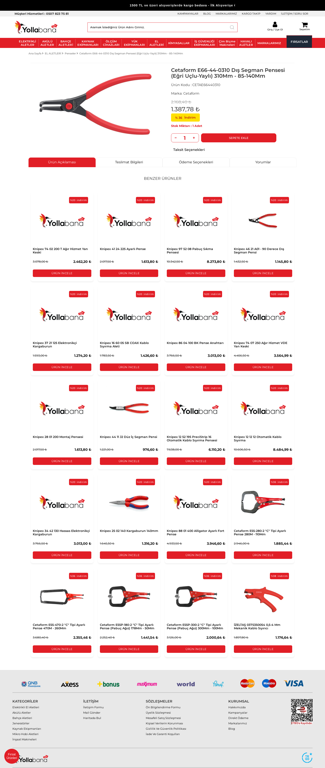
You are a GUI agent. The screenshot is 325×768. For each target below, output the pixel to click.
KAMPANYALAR (188, 13)
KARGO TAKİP (251, 13)
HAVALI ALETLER (246, 43)
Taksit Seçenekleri (189, 150)
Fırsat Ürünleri (11, 756)
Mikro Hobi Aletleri (25, 724)
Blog (231, 719)
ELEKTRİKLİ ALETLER (27, 43)
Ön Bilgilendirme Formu (163, 697)
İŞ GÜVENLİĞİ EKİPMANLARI (204, 43)
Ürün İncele (62, 273)
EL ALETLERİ (156, 43)
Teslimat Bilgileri (129, 162)
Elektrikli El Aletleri (25, 697)
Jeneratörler (20, 713)
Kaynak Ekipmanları (26, 719)
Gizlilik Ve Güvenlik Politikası (166, 719)
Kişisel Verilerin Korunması (164, 713)
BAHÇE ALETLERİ (66, 43)
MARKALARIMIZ (226, 13)
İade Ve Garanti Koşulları (163, 724)
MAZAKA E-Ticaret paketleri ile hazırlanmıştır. (294, 763)
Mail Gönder (91, 703)
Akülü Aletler (21, 703)
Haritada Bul (92, 708)
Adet (198, 126)
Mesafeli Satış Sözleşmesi (163, 708)
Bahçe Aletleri (22, 708)
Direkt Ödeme (238, 708)
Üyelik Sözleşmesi (158, 703)
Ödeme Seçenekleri (196, 162)
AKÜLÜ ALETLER (47, 43)
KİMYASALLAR (179, 43)
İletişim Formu (93, 697)
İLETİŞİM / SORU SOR (294, 13)
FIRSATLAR (299, 42)
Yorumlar (263, 162)
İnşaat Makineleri (24, 729)
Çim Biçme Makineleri (227, 43)
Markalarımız (237, 713)
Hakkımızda (237, 697)
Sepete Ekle (223, 137)
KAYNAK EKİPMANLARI (87, 43)
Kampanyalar (237, 703)
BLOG (207, 13)
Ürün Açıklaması (62, 162)
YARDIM (270, 13)
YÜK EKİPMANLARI (134, 43)
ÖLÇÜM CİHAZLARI (111, 43)
